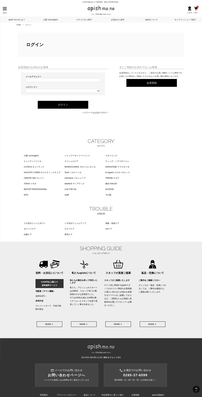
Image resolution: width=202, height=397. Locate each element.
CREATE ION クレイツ (34, 172)
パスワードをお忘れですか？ (95, 112)
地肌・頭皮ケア (105, 212)
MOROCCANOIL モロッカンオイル (150, 161)
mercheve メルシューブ (71, 172)
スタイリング (104, 155)
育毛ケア (139, 217)
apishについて (151, 19)
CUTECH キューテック (108, 161)
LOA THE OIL (141, 178)
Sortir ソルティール (106, 167)
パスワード (32, 87)
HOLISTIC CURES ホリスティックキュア (79, 167)
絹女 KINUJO (67, 178)
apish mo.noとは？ (17, 19)
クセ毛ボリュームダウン (34, 212)
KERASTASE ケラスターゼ (36, 167)
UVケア (64, 217)
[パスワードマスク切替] (98, 91)
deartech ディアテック (34, 178)
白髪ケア (102, 217)
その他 (138, 183)
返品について (89, 378)
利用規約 (44, 378)
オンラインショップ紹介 (185, 19)
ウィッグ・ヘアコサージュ (72, 161)
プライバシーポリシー (66, 378)
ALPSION (28, 183)
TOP (196, 390)
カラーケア (29, 217)
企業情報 (135, 378)
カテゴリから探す (84, 19)
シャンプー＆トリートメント (73, 155)
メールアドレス (34, 76)
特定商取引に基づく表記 (112, 378)
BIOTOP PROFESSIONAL (109, 178)
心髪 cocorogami (50, 19)
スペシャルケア (31, 161)
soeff (100, 183)
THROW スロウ (105, 172)
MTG (63, 183)
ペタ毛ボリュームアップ (71, 212)
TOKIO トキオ (141, 172)
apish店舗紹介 (158, 378)
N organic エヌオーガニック (147, 167)
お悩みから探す (118, 19)
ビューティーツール (144, 155)
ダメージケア (141, 212)
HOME (18, 25)
